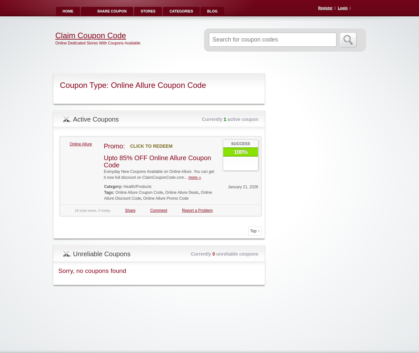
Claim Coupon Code (90, 36)
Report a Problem (197, 210)
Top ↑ (255, 231)
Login (343, 8)
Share (130, 210)
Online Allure (81, 144)
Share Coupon (112, 11)
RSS (357, 8)
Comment (158, 210)
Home (68, 11)
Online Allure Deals (182, 192)
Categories (181, 11)
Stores (148, 11)
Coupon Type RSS (257, 78)
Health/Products (137, 186)
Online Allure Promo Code (166, 198)
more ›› (195, 177)
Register (325, 8)
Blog (212, 11)
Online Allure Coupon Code (139, 192)
